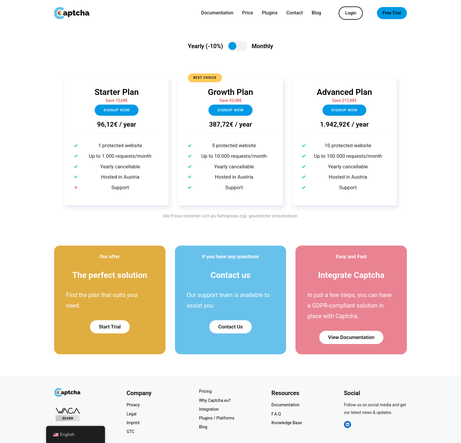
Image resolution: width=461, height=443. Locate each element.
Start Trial (110, 327)
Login (350, 13)
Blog (203, 426)
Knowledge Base (286, 422)
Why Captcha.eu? (215, 400)
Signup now (116, 110)
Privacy (133, 404)
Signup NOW (230, 110)
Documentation (285, 404)
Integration (209, 409)
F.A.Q (276, 414)
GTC (130, 431)
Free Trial (392, 13)
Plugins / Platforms (216, 418)
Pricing (205, 391)
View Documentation (351, 337)
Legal (131, 414)
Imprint (132, 422)
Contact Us (230, 327)
